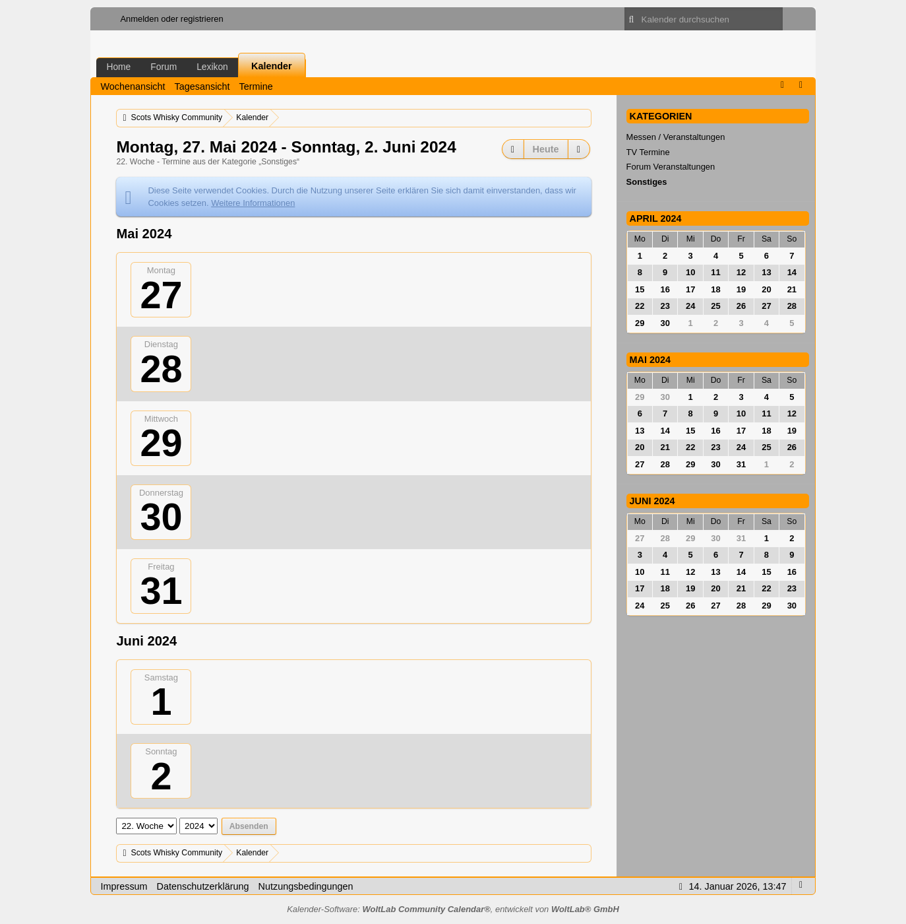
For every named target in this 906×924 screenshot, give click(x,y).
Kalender (271, 66)
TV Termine (648, 152)
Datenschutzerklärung (203, 886)
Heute (546, 149)
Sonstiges (646, 182)
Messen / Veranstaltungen (675, 137)
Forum (163, 66)
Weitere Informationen (253, 203)
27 (161, 295)
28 (161, 369)
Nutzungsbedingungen (305, 886)
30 (161, 517)
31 (161, 591)
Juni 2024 (652, 501)
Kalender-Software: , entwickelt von (453, 909)
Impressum (123, 886)
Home (118, 66)
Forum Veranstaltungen (670, 167)
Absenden (248, 826)
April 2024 (656, 218)
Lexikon (212, 66)
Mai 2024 (650, 359)
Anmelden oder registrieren (171, 19)
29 (161, 443)
